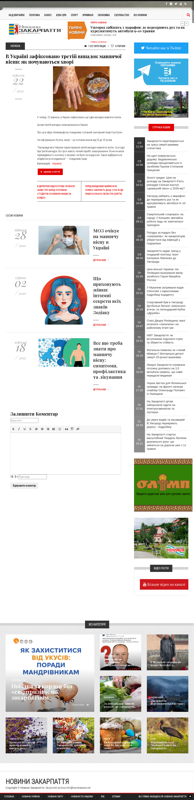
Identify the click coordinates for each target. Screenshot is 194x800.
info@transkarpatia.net (78, 787)
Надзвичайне (17, 15)
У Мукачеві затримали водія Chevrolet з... (166, 663)
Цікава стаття (50, 172)
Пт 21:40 (139, 274)
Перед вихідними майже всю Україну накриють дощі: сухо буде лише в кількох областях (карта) (104, 190)
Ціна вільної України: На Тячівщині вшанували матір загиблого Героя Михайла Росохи (165, 275)
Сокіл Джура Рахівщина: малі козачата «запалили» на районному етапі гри (166, 324)
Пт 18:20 (139, 353)
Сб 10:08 (139, 201)
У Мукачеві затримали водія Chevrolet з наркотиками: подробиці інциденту (165, 291)
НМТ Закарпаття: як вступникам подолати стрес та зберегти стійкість (165, 339)
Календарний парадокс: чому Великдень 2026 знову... (120, 745)
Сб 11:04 (139, 144)
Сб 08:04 (139, 256)
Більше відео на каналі (165, 584)
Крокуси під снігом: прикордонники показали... (22, 745)
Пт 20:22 (139, 291)
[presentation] (13, 429)
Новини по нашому (18, 739)
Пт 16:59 (139, 423)
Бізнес (48, 15)
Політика (34, 15)
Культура (61, 15)
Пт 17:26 (139, 388)
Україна (57, 163)
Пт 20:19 (139, 307)
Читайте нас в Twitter (163, 48)
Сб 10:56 (139, 163)
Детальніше (101, 260)
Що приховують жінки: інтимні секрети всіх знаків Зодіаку (107, 295)
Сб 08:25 (139, 238)
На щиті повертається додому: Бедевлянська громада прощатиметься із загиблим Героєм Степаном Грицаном (165, 163)
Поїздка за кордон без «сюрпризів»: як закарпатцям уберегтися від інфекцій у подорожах (166, 238)
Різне (153, 739)
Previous (182, 23)
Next (186, 23)
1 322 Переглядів (95, 46)
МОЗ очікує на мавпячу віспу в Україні (106, 239)
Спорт (74, 15)
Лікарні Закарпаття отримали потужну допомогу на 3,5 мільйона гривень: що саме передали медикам (166, 370)
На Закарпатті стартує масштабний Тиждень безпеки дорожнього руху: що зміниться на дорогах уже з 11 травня (166, 441)
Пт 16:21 (139, 441)
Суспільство (121, 15)
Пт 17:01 (139, 406)
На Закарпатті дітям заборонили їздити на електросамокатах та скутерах (161, 407)
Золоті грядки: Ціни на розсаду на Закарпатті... (120, 705)
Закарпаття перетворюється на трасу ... (168, 703)
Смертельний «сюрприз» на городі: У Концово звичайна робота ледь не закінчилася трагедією (165, 220)
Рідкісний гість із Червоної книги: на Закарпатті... (163, 745)
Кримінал (88, 15)
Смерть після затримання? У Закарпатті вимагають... (120, 662)
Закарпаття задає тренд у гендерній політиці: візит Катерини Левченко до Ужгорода (164, 256)
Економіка (104, 15)
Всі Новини (140, 15)
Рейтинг (118, 46)
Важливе (60, 739)
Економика (109, 698)
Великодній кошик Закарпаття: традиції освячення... (71, 745)
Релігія (107, 739)
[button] (13, 429)
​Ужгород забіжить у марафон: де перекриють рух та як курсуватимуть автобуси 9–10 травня (137, 29)
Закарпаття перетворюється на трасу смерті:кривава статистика (165, 144)
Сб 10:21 (139, 183)
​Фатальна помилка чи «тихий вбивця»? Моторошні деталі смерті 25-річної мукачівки (166, 353)
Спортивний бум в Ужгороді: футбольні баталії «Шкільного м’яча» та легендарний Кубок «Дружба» (166, 308)
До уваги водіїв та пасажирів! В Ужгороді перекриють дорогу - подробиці (166, 423)
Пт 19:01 (139, 339)
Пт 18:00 (139, 370)
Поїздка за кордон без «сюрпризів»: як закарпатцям (41, 691)
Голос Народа (109, 656)
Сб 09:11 (139, 219)
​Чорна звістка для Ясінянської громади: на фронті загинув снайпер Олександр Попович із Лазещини (166, 388)
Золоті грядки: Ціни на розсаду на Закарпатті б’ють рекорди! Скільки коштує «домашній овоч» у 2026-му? (166, 183)
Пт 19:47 (139, 324)
